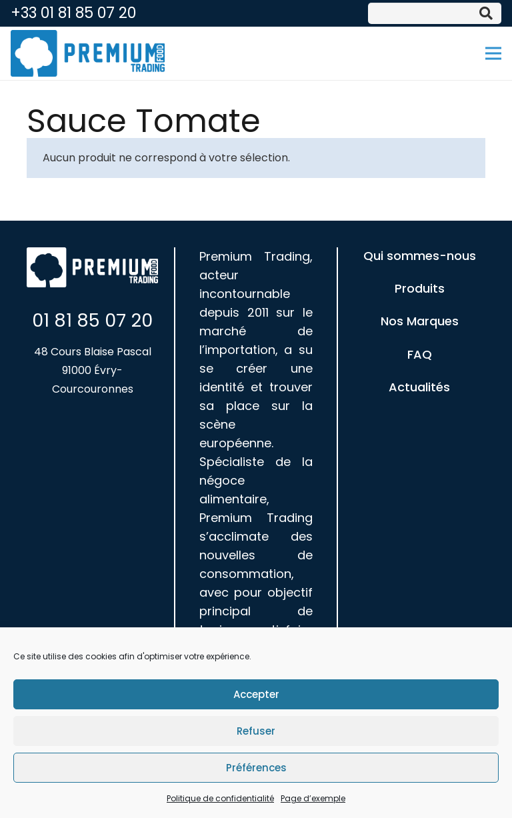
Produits (420, 288)
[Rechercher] (486, 13)
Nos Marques (420, 321)
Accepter (256, 696)
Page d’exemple (313, 799)
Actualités (419, 387)
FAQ (419, 354)
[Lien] (88, 53)
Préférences (256, 769)
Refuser (256, 732)
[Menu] (493, 53)
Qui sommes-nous (419, 255)
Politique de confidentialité (220, 799)
